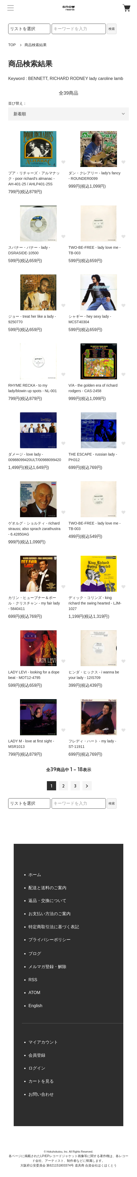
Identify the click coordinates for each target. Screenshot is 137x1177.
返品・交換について (47, 900)
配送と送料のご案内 (47, 888)
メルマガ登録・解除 (47, 966)
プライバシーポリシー (49, 939)
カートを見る (41, 1081)
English (35, 1005)
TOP (12, 45)
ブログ (34, 953)
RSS (32, 980)
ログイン (36, 1068)
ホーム (34, 874)
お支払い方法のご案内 (49, 913)
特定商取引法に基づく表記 (53, 927)
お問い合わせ (41, 1094)
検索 (112, 29)
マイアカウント (43, 1042)
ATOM (34, 992)
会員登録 (36, 1055)
